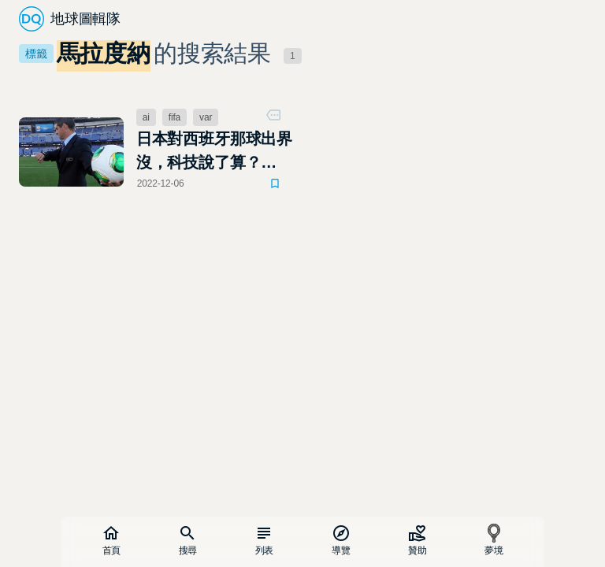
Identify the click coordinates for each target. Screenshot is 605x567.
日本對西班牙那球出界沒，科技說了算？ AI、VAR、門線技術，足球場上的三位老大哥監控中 (214, 152)
